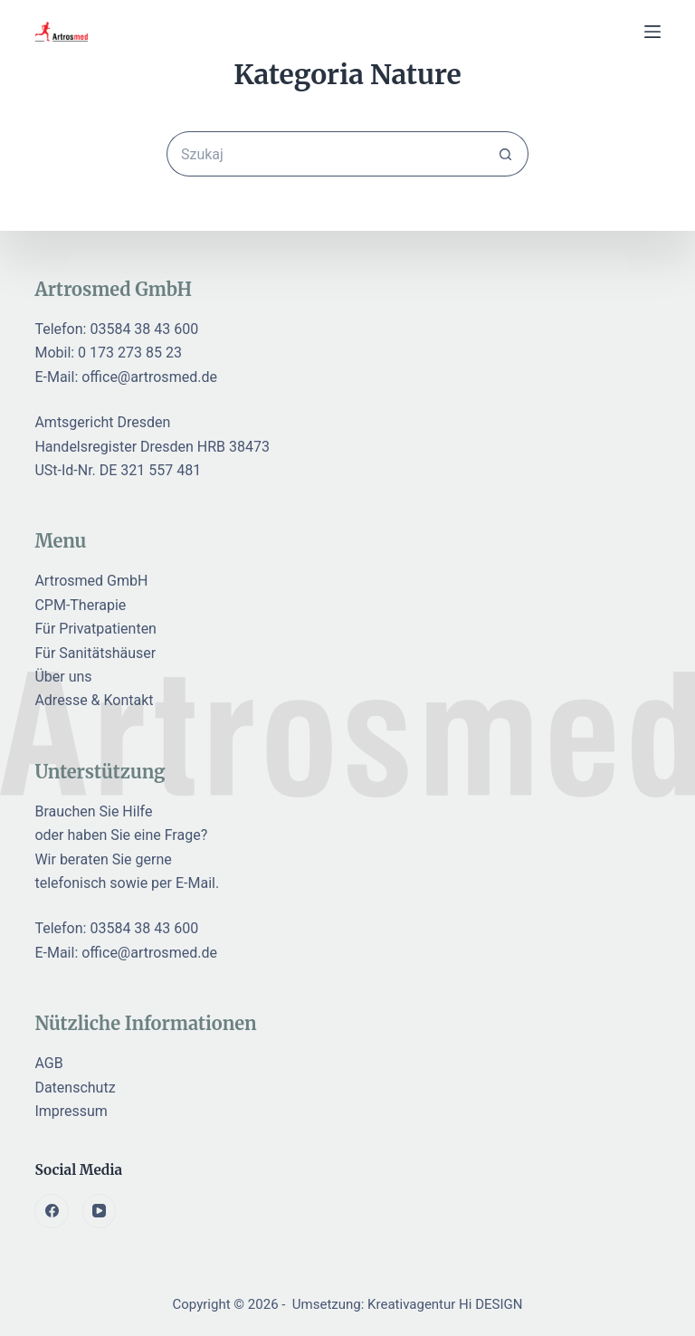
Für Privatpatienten (95, 628)
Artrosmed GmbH (91, 580)
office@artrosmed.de (149, 377)
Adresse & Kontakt (93, 700)
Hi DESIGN (490, 1304)
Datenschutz (74, 1087)
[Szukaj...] (325, 154)
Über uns (62, 676)
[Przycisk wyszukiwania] (505, 154)
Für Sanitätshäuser (95, 653)
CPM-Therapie (80, 605)
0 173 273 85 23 (130, 352)
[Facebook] (51, 1211)
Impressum (71, 1111)
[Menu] (652, 32)
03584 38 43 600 (144, 329)
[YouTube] (99, 1211)
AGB (48, 1063)
